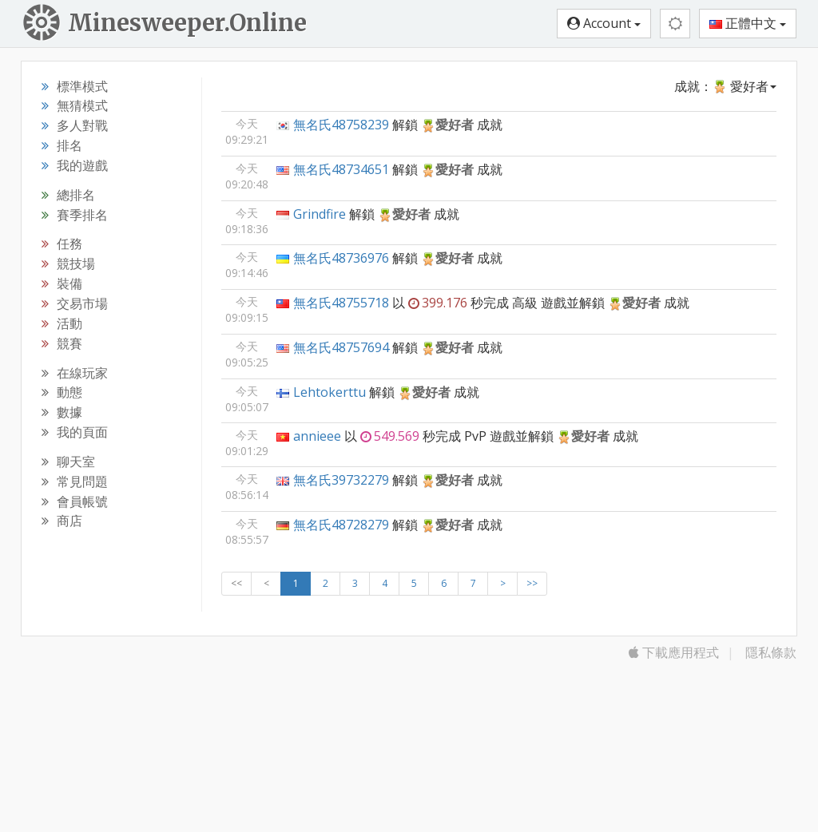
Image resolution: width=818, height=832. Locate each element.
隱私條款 (770, 652)
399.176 (437, 302)
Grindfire (319, 214)
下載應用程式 (674, 652)
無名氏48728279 (341, 524)
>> (532, 583)
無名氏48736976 (341, 258)
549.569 (389, 436)
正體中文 (747, 23)
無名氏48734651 (341, 169)
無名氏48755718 (341, 302)
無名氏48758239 (341, 124)
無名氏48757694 (341, 347)
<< (236, 583)
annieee (317, 436)
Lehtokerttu (329, 392)
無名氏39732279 (341, 480)
